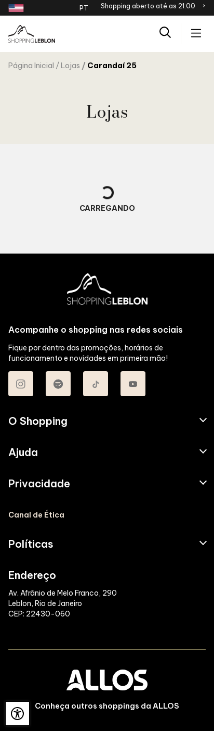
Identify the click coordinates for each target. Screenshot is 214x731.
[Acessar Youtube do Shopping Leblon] (133, 383)
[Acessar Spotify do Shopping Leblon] (58, 383)
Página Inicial (31, 65)
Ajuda (23, 452)
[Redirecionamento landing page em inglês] (16, 8)
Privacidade (39, 483)
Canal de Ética (36, 515)
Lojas (70, 65)
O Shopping (38, 421)
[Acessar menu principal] (196, 34)
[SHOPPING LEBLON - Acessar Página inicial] (31, 34)
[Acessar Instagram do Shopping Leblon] (20, 383)
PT (83, 8)
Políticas (31, 544)
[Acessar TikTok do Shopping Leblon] (95, 383)
